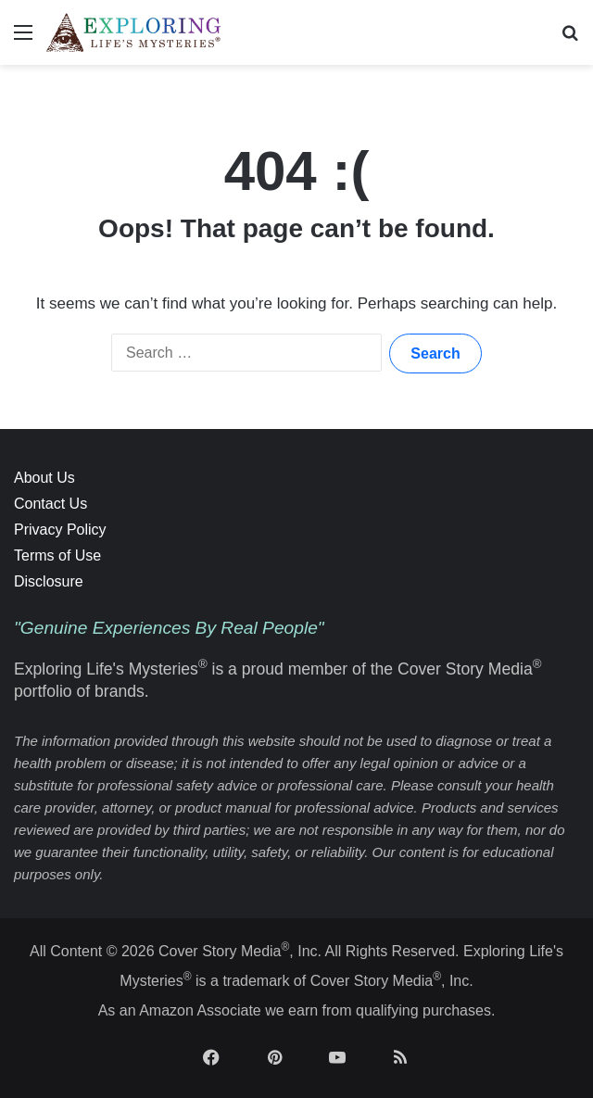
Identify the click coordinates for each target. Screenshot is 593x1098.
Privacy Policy (60, 529)
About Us (44, 478)
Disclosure (48, 581)
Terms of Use (57, 555)
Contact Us (50, 503)
